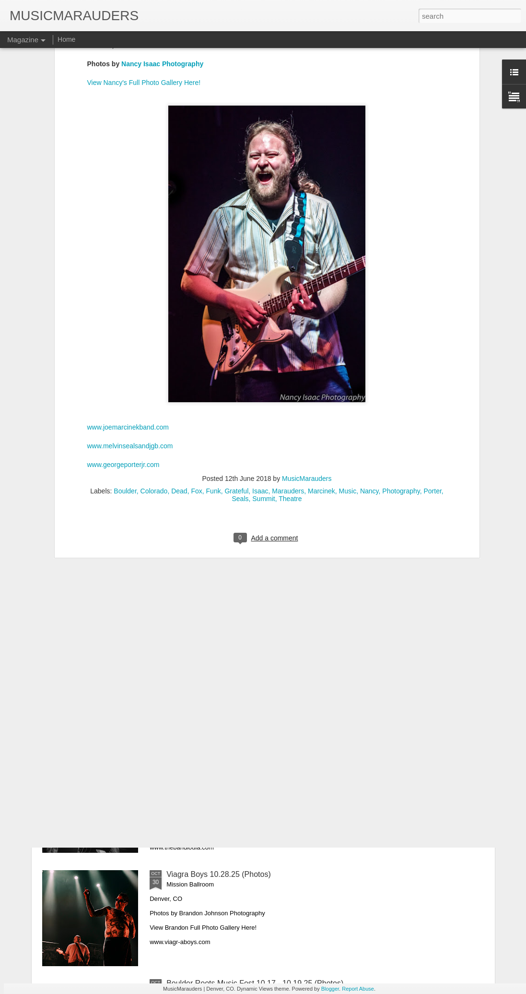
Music (348, 407)
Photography (401, 407)
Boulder (125, 407)
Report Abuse (358, 989)
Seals (240, 415)
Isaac (260, 407)
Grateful (236, 407)
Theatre (290, 415)
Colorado (154, 407)
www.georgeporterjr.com (123, 381)
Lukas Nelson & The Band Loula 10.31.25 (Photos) (252, 765)
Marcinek (321, 407)
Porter (433, 407)
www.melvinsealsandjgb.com (130, 363)
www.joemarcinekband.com (128, 343)
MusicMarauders (306, 395)
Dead (179, 407)
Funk (213, 407)
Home (66, 39)
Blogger (330, 989)
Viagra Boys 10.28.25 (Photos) (218, 874)
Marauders (288, 407)
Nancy (369, 407)
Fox (196, 407)
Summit (263, 415)
